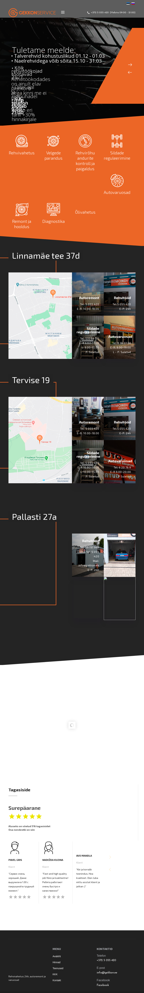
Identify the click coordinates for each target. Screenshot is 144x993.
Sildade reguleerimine (117, 155)
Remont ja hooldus (21, 224)
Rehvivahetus (22, 152)
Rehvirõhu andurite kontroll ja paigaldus (85, 160)
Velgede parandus (53, 155)
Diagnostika (53, 221)
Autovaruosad (117, 192)
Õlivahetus (85, 212)
